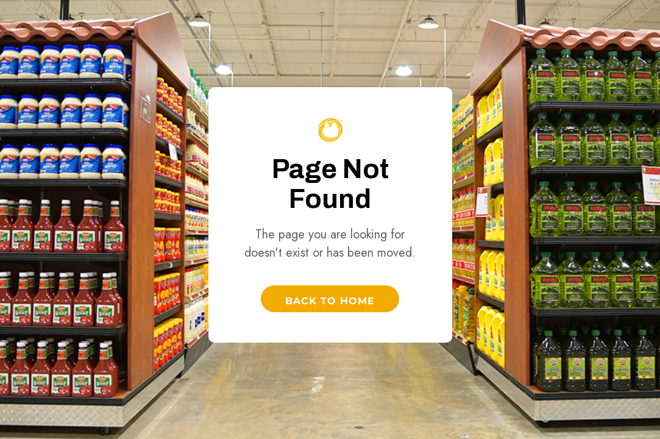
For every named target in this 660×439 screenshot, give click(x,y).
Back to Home (330, 301)
